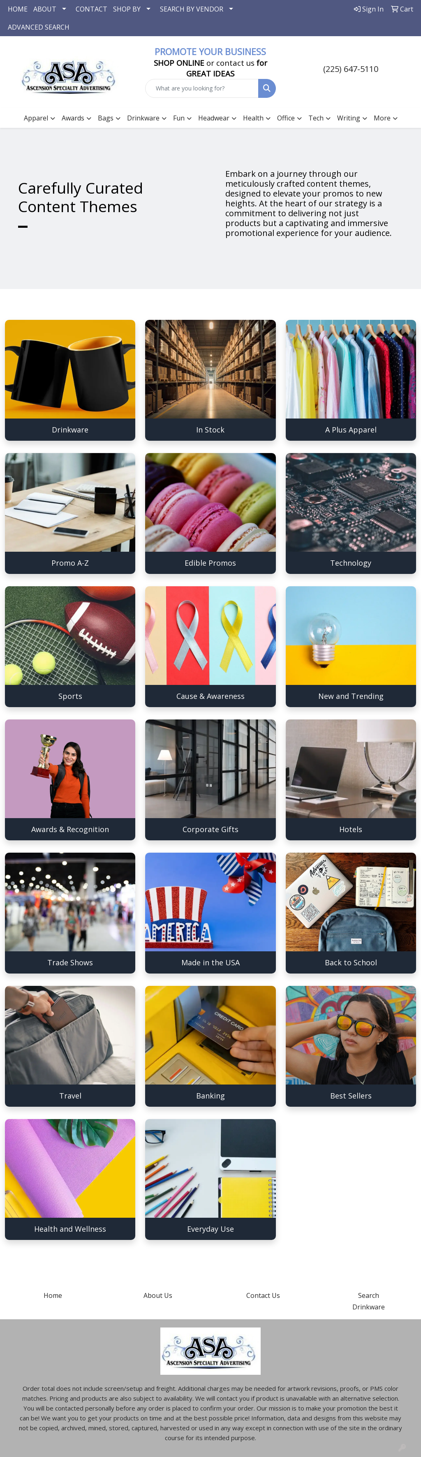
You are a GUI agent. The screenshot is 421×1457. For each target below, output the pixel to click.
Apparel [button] (36, 118)
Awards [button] (73, 118)
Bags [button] (105, 118)
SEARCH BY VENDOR (191, 9)
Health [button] (253, 118)
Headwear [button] (213, 118)
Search (368, 1295)
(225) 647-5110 (350, 68)
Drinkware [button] (143, 118)
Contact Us (263, 1295)
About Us (157, 1295)
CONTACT (91, 9)
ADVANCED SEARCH (38, 27)
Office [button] (286, 118)
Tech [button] (316, 118)
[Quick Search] (201, 88)
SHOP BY (127, 9)
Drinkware (368, 1306)
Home (53, 1295)
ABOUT (44, 9)
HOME (18, 9)
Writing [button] (348, 118)
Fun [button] (179, 118)
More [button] (382, 118)
